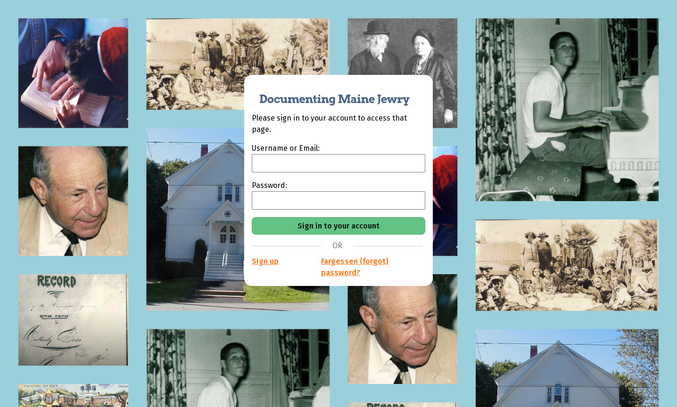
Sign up (265, 261)
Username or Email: (286, 148)
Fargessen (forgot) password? (354, 267)
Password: (269, 185)
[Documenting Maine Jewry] (329, 93)
